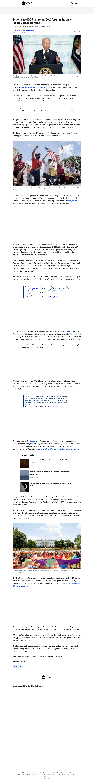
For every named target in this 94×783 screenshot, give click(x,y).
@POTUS (35, 290)
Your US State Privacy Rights (47, 774)
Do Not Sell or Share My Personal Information (63, 776)
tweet (69, 332)
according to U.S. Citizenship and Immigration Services (57, 450)
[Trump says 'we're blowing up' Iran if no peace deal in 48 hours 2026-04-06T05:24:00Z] (47, 464)
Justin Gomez (29, 32)
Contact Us (46, 778)
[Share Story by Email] (74, 32)
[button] (18, 3)
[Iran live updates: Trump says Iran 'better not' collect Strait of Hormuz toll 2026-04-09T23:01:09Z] (47, 476)
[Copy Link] (79, 32)
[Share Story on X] (70, 32)
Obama (32, 442)
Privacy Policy (36, 774)
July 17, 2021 (55, 298)
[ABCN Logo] (27, 3)
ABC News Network (27, 774)
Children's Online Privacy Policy (64, 774)
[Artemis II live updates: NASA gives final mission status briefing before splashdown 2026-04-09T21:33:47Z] (47, 488)
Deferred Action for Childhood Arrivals (35, 88)
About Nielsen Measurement (36, 776)
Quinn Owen (18, 32)
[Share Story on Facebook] (65, 32)
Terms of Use (47, 776)
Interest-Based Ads (23, 776)
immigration (72, 202)
